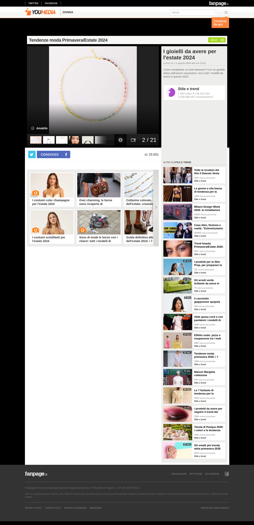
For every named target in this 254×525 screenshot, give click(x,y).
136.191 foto (202, 93)
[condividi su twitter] (32, 154)
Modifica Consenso (75, 508)
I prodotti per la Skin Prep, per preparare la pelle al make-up (208, 263)
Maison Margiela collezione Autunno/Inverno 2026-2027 (208, 373)
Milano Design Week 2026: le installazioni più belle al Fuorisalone (209, 208)
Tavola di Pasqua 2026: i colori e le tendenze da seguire (209, 428)
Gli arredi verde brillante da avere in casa (206, 282)
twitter (33, 3)
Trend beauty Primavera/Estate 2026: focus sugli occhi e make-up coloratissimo (209, 245)
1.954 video (185, 93)
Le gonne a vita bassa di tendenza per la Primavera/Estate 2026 (208, 190)
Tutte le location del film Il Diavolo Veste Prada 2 (206, 171)
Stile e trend (188, 89)
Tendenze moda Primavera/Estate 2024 (68, 40)
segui (214, 40)
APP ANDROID (212, 474)
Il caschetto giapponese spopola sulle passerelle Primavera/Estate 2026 (208, 300)
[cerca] (194, 12)
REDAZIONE (96, 508)
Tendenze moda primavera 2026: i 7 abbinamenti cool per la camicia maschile (207, 355)
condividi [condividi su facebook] (50, 154)
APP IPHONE (196, 474)
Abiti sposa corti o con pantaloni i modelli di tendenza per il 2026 (208, 318)
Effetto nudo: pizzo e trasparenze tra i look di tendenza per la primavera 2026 (207, 337)
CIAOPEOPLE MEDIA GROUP (215, 508)
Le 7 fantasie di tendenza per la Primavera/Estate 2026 (208, 392)
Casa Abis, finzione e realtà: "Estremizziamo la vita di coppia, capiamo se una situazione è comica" (208, 227)
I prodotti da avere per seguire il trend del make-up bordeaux (208, 410)
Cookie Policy (53, 508)
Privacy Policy (33, 508)
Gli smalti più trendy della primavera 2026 (207, 447)
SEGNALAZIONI (178, 474)
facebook (51, 3)
